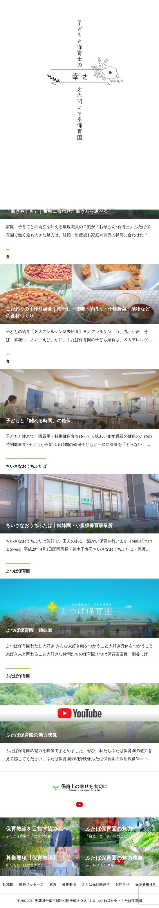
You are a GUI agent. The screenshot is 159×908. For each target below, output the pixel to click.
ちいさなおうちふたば (26, 467)
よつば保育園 (18, 572)
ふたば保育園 (18, 677)
